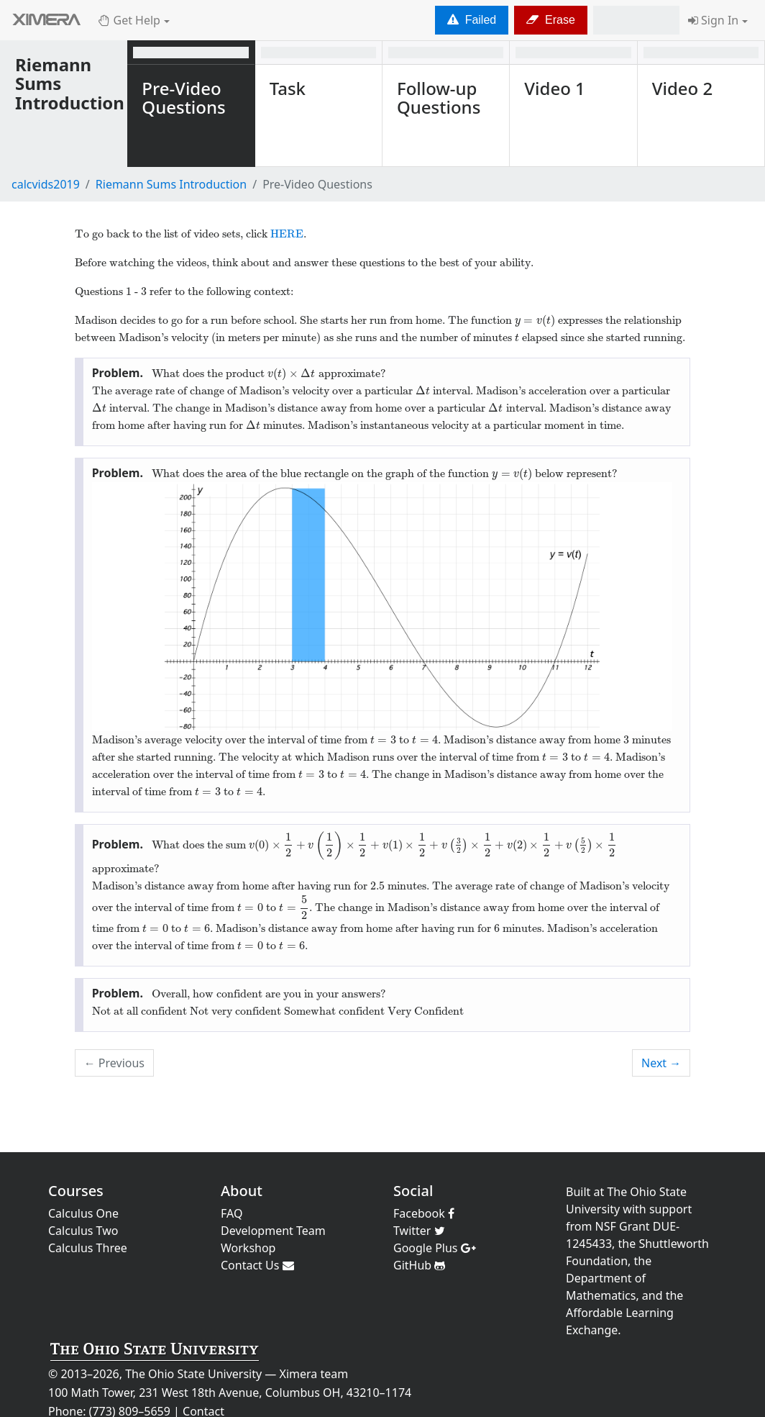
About (241, 1190)
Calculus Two (83, 1231)
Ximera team (314, 1374)
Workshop (248, 1248)
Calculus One (83, 1213)
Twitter (419, 1231)
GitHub (419, 1265)
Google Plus (434, 1248)
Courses (76, 1190)
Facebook (423, 1213)
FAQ (231, 1213)
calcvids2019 (46, 184)
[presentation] (535, 320)
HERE (286, 233)
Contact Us (257, 1265)
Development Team (273, 1231)
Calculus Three (87, 1248)
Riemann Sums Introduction (171, 184)
